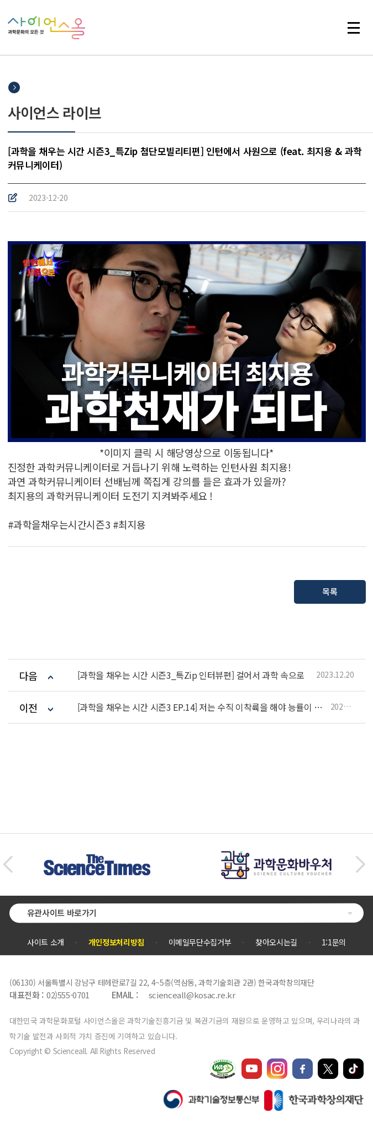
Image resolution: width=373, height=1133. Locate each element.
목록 (329, 591)
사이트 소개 (45, 942)
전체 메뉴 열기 (354, 27)
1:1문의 (334, 942)
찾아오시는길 (276, 942)
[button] (7, 865)
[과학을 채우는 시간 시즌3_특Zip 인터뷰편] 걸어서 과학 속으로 (190, 675)
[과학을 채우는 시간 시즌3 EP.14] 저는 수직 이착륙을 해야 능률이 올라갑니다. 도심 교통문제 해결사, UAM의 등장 (203, 707)
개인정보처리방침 (116, 942)
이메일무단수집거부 (200, 942)
